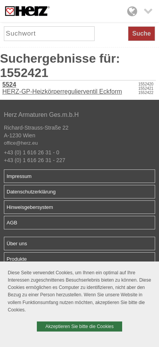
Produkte (17, 259)
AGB (12, 223)
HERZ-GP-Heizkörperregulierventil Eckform (62, 88)
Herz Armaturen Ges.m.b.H (41, 114)
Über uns (17, 243)
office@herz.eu (21, 143)
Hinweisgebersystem (30, 207)
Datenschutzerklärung (31, 192)
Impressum (19, 176)
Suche (141, 33)
